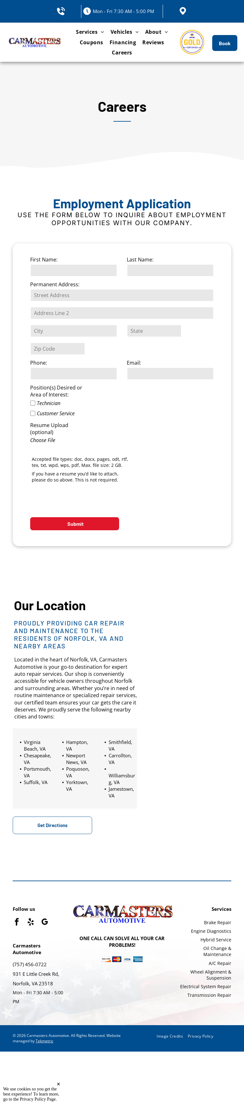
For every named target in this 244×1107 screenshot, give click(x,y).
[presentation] (78, 498)
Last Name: (140, 259)
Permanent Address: (54, 284)
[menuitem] (90, 32)
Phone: (38, 362)
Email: (134, 362)
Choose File (42, 440)
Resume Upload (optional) (49, 429)
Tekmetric (44, 1041)
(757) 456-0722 (30, 964)
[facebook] (16, 922)
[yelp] (30, 922)
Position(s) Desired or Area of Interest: (56, 391)
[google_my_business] (44, 922)
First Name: (44, 259)
